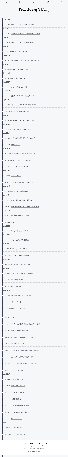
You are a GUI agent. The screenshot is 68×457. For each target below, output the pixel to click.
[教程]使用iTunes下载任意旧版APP (21, 200)
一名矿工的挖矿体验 (17, 370)
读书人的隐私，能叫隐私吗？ (20, 231)
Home (7, 2)
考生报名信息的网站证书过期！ (20, 240)
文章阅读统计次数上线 (18, 385)
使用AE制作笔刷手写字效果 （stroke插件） (24, 138)
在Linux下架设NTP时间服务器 (20, 405)
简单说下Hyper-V (16, 418)
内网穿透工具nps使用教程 (19, 78)
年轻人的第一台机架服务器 (19, 191)
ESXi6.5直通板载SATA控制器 (20, 215)
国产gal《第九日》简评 (18, 308)
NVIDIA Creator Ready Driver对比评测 (22, 120)
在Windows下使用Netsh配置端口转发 (22, 25)
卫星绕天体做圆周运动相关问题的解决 (22, 273)
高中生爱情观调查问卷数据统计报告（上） (24, 363)
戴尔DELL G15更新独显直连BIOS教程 (22, 42)
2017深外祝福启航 (17, 280)
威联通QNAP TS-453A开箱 (19, 249)
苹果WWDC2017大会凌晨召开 (20, 412)
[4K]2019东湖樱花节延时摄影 (20, 111)
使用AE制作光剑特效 (17, 392)
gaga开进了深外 (16, 286)
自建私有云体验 (16, 399)
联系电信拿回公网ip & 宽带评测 (20, 264)
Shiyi (43, 446)
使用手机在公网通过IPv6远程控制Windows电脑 (25, 33)
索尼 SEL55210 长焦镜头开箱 (20, 255)
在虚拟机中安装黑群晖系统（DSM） (22, 337)
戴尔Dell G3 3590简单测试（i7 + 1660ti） (24, 96)
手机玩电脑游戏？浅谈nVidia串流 (21, 167)
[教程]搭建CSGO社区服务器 (19, 51)
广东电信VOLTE (16, 175)
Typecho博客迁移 (16, 427)
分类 (20, 2)
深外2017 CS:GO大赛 (17, 344)
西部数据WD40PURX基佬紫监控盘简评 (23, 295)
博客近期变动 (15, 144)
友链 (34, 2)
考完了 (13, 222)
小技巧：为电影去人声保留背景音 (21, 160)
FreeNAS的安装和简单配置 (19, 87)
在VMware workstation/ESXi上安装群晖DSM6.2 (25, 60)
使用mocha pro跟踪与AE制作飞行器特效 (23, 105)
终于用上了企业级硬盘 (18, 434)
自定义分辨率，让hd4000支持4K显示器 (23, 153)
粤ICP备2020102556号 (43, 443)
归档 (47, 2)
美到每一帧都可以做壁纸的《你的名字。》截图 (25, 324)
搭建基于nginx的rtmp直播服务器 (21, 69)
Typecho (33, 446)
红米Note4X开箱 (16, 302)
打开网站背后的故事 (17, 379)
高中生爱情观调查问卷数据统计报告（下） (24, 357)
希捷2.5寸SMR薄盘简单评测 (19, 330)
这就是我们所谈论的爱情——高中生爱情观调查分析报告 (28, 350)
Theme (38, 446)
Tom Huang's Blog (31, 443)
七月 (12, 317)
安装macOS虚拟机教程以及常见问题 (22, 182)
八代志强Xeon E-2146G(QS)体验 (21, 129)
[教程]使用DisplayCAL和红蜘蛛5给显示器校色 (25, 206)
